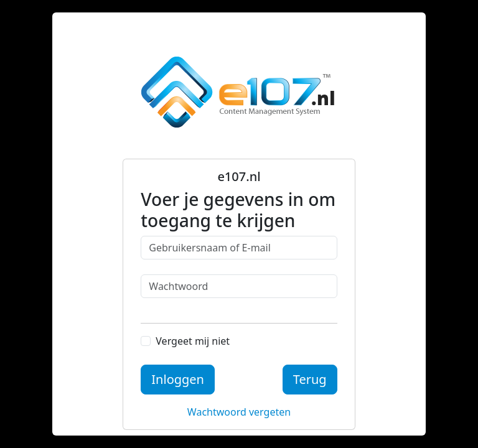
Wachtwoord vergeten (239, 412)
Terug (310, 379)
